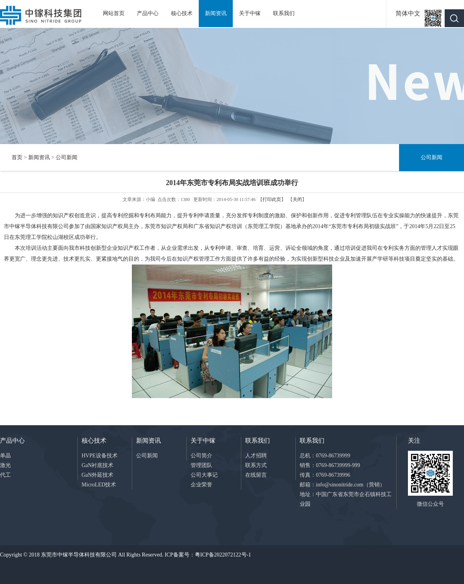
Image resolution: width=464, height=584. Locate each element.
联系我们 (284, 13)
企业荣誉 (201, 485)
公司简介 (201, 456)
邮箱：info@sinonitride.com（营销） (342, 485)
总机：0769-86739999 (325, 456)
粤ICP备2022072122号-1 (223, 555)
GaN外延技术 (97, 475)
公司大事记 (204, 475)
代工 (5, 475)
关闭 (297, 199)
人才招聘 (256, 456)
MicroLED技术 (99, 485)
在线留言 (256, 475)
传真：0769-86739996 (325, 475)
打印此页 (272, 199)
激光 (5, 465)
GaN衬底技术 (97, 465)
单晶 (5, 456)
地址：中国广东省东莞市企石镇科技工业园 (346, 499)
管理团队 (201, 465)
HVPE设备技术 (100, 456)
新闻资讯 (216, 13)
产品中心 (148, 13)
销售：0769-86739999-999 (330, 465)
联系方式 (256, 465)
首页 (17, 157)
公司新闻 (66, 157)
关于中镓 (250, 13)
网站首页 (114, 13)
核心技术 (182, 13)
